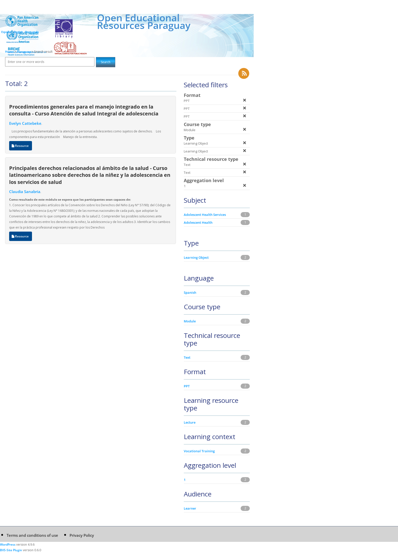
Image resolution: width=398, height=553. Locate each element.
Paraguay (24, 51)
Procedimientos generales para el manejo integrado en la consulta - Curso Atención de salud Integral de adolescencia (83, 110)
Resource (20, 146)
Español (6, 32)
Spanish (190, 292)
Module (190, 321)
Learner (190, 508)
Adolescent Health (198, 222)
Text (187, 357)
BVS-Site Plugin (11, 550)
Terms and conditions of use (32, 535)
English (18, 32)
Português (32, 32)
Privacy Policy (82, 535)
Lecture (189, 422)
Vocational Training (199, 451)
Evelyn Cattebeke (25, 123)
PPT (187, 386)
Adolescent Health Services (205, 214)
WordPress (7, 544)
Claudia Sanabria (24, 191)
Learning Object (196, 257)
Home (9, 51)
